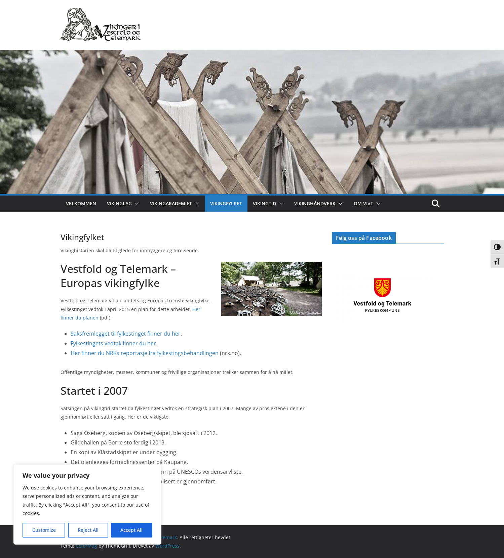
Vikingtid (264, 203)
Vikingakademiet (171, 203)
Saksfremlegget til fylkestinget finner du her (126, 333)
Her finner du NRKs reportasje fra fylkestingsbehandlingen (145, 353)
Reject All (88, 530)
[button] (135, 203)
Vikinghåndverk (315, 203)
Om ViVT (363, 203)
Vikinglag (119, 203)
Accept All (131, 530)
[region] (87, 504)
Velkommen (81, 203)
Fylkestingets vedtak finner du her (113, 343)
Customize (44, 530)
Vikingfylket (226, 203)
